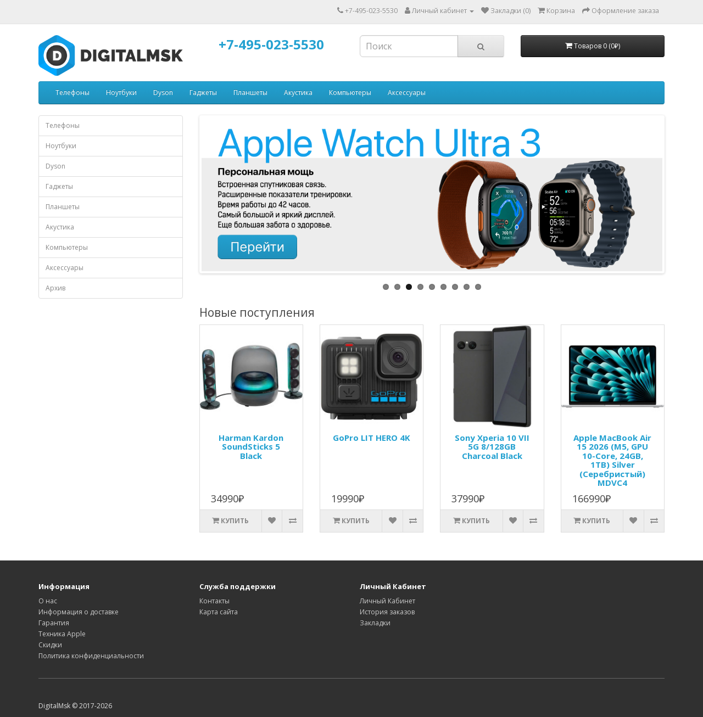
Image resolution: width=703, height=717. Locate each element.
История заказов (387, 612)
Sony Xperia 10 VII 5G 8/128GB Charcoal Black (492, 446)
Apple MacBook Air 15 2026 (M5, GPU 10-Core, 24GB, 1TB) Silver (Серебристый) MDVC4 (612, 460)
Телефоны (72, 92)
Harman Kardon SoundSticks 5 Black (251, 446)
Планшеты (250, 92)
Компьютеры (350, 92)
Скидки (50, 644)
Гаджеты (203, 92)
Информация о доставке (78, 612)
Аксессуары (407, 92)
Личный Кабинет (387, 601)
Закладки (375, 623)
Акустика (298, 92)
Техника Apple (62, 633)
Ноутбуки (121, 92)
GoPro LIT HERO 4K (371, 437)
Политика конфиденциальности (91, 655)
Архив (55, 288)
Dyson (163, 92)
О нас (47, 601)
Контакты (214, 601)
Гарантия (53, 623)
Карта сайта (218, 612)
